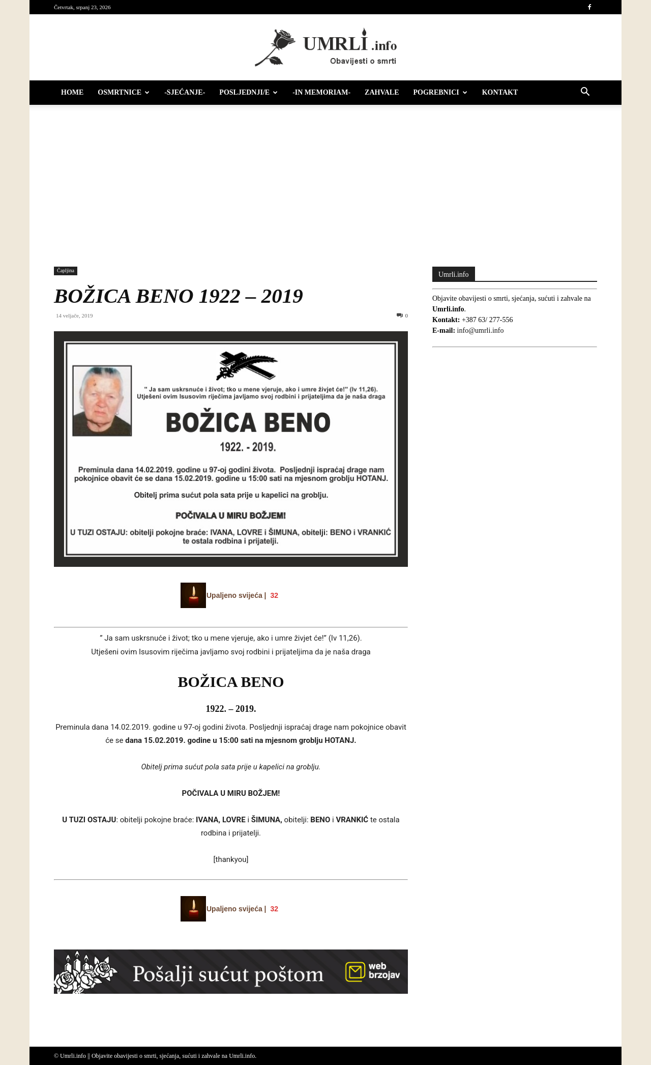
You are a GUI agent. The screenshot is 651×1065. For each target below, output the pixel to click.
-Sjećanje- (184, 92)
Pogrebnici (440, 92)
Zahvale (382, 92)
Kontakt (500, 92)
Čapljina (65, 270)
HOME (72, 92)
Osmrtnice (124, 92)
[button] (585, 93)
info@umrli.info (480, 330)
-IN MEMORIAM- (321, 92)
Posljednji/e (248, 92)
